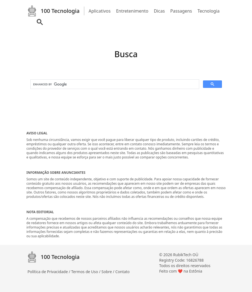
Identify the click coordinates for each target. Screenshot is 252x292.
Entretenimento (132, 11)
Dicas (159, 11)
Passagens (181, 11)
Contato (122, 271)
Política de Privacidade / (49, 271)
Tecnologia (209, 11)
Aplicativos (100, 11)
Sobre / (108, 271)
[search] (114, 84)
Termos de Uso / (86, 271)
